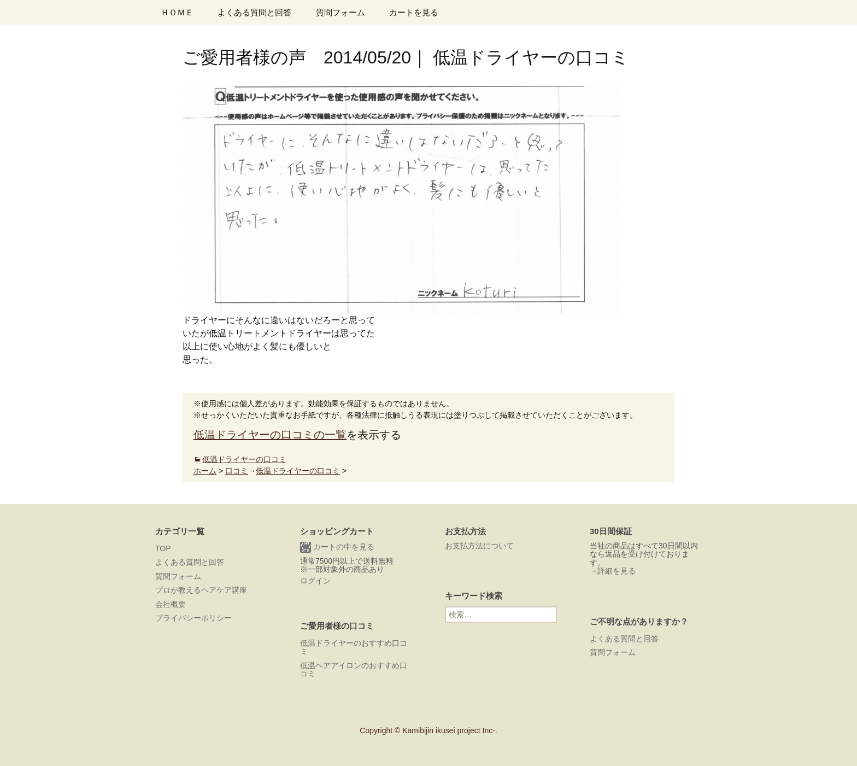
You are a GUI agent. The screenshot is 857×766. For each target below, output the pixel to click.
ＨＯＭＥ (177, 12)
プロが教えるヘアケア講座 (201, 590)
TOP (163, 548)
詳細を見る (616, 570)
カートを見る (413, 12)
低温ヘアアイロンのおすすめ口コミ (353, 669)
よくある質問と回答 (254, 12)
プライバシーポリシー (193, 617)
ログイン (315, 580)
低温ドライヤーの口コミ (244, 459)
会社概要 (170, 604)
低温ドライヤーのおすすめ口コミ (353, 647)
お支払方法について (479, 545)
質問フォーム (340, 12)
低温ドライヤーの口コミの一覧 (270, 435)
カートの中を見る (337, 547)
